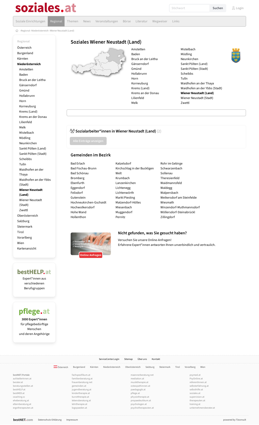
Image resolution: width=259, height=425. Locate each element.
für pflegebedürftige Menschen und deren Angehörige (34, 324)
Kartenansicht (26, 248)
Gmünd (24, 90)
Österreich (24, 47)
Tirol (20, 232)
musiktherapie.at (139, 382)
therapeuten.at (197, 400)
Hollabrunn (27, 96)
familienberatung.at (82, 378)
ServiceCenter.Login (109, 359)
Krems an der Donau (33, 117)
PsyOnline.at (196, 378)
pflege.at (135, 393)
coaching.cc (19, 397)
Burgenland (25, 53)
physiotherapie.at (140, 397)
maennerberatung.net (142, 375)
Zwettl (23, 210)
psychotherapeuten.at (142, 408)
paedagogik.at (138, 389)
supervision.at (197, 397)
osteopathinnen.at (140, 386)
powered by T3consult (234, 420)
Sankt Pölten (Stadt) (33, 154)
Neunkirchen (28, 143)
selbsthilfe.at (196, 389)
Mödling (24, 138)
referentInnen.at (198, 382)
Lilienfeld (25, 122)
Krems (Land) (28, 111)
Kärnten (22, 58)
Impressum (72, 420)
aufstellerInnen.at (22, 378)
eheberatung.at (21, 400)
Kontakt (156, 359)
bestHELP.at (19, 389)
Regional (25, 30)
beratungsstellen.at (23, 386)
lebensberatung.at (81, 400)
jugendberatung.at (81, 389)
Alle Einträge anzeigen (88, 141)
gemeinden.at (79, 386)
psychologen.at (139, 404)
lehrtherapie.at (79, 404)
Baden (23, 74)
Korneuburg (27, 106)
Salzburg (23, 221)
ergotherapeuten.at (23, 408)
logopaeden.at (79, 408)
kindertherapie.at (81, 393)
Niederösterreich (40, 30)
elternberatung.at (22, 404)
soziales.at (195, 393)
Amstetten (26, 69)
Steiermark (24, 226)
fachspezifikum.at (81, 375)
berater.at (18, 382)
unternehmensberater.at (202, 408)
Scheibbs (25, 159)
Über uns (142, 359)
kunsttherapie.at (80, 397)
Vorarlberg (24, 237)
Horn (22, 101)
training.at (195, 404)
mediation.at (137, 378)
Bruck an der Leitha (32, 80)
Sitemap (128, 359)
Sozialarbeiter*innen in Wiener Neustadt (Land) (115, 131)
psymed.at (195, 375)
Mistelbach (26, 132)
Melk (22, 127)
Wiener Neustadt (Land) (62, 30)
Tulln (22, 164)
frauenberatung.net (82, 382)
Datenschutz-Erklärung (50, 420)
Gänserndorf (28, 85)
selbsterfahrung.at (199, 386)
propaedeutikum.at (141, 400)
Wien (20, 243)
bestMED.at (18, 393)
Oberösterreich (27, 215)
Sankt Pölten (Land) (32, 148)
